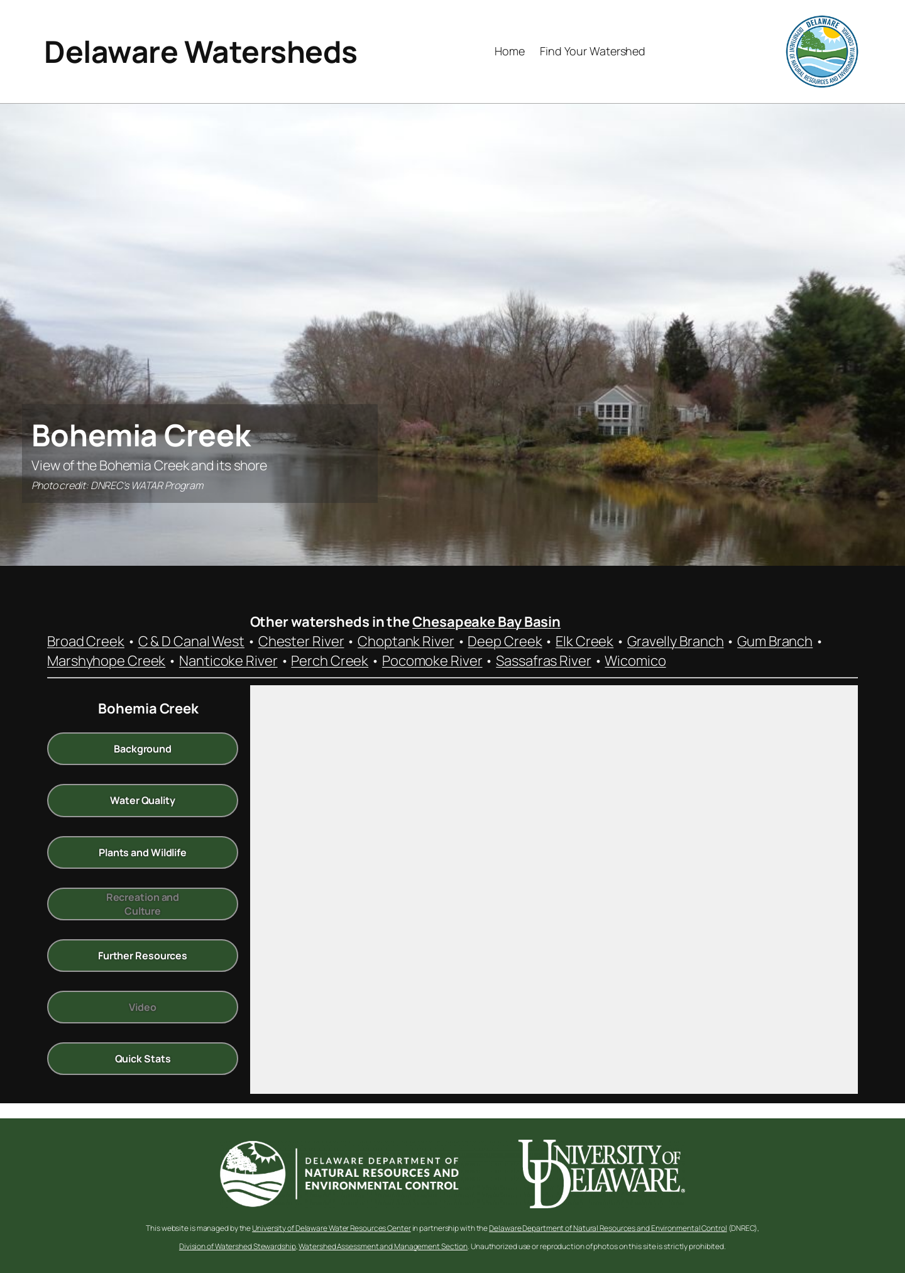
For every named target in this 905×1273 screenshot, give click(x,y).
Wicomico (635, 660)
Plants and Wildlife (143, 852)
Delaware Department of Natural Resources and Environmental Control (608, 1228)
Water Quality (142, 800)
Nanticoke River (228, 660)
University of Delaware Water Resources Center (331, 1228)
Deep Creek (505, 641)
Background (143, 749)
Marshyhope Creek (106, 660)
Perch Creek (329, 660)
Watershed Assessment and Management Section (383, 1246)
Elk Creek (584, 641)
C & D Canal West (191, 641)
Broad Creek (85, 641)
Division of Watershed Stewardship (237, 1246)
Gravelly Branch (675, 641)
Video (142, 1007)
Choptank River (406, 641)
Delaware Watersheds (201, 51)
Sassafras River (543, 660)
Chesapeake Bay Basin (486, 621)
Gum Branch (775, 641)
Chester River (301, 641)
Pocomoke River (432, 660)
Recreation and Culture (143, 903)
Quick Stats (143, 1059)
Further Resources (142, 955)
